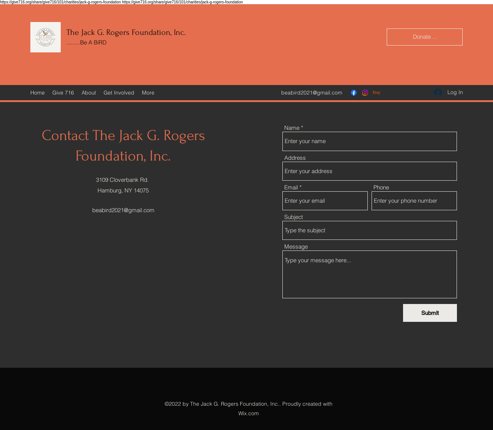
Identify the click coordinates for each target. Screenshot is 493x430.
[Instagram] (365, 92)
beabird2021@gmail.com (311, 92)
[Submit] (430, 313)
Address (295, 158)
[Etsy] (376, 92)
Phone (381, 187)
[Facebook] (354, 92)
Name (291, 128)
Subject (293, 217)
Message (296, 246)
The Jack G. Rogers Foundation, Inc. (126, 32)
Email (291, 187)
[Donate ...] (425, 37)
